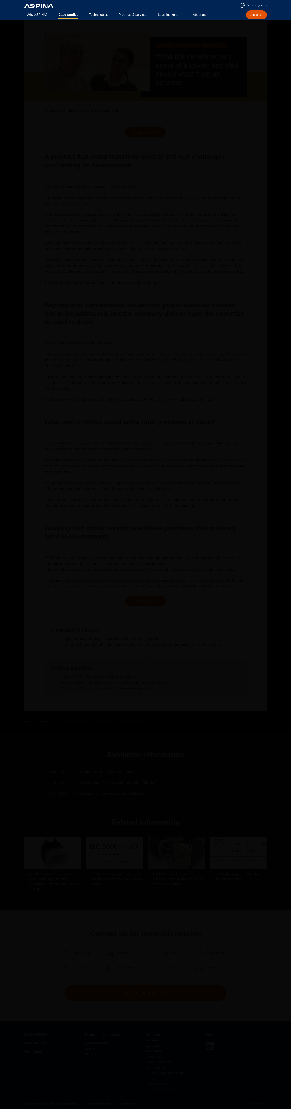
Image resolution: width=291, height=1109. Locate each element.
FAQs (88, 1059)
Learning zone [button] (168, 14)
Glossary (90, 1054)
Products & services (133, 14)
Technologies (98, 14)
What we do (153, 1045)
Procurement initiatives (160, 1089)
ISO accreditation (156, 1084)
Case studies (68, 14)
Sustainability (154, 1056)
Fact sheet (152, 1040)
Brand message (155, 1067)
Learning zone (97, 1043)
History (150, 1078)
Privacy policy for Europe (99, 1104)
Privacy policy (128, 1104)
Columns (90, 1049)
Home (27, 721)
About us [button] (199, 14)
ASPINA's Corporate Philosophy (166, 1073)
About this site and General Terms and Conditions (51, 1104)
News (211, 1035)
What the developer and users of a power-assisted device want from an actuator (101, 721)
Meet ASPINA (154, 1051)
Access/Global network (160, 1062)
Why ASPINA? (37, 14)
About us (153, 1035)
